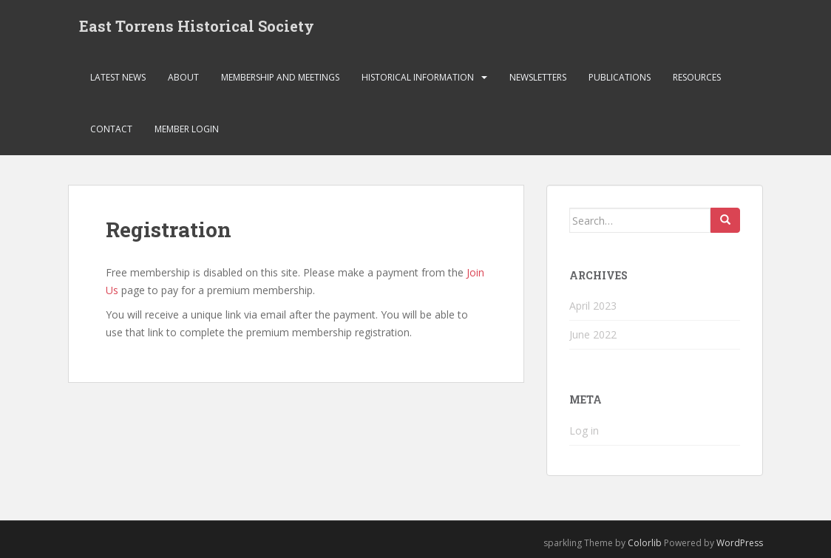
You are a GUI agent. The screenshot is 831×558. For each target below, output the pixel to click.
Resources (697, 77)
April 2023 (593, 306)
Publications (620, 77)
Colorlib (645, 543)
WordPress (739, 543)
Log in (584, 430)
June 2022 (593, 334)
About (183, 77)
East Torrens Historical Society (196, 25)
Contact (111, 129)
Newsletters (537, 77)
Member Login (187, 129)
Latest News (118, 77)
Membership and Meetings (280, 77)
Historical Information (418, 77)
